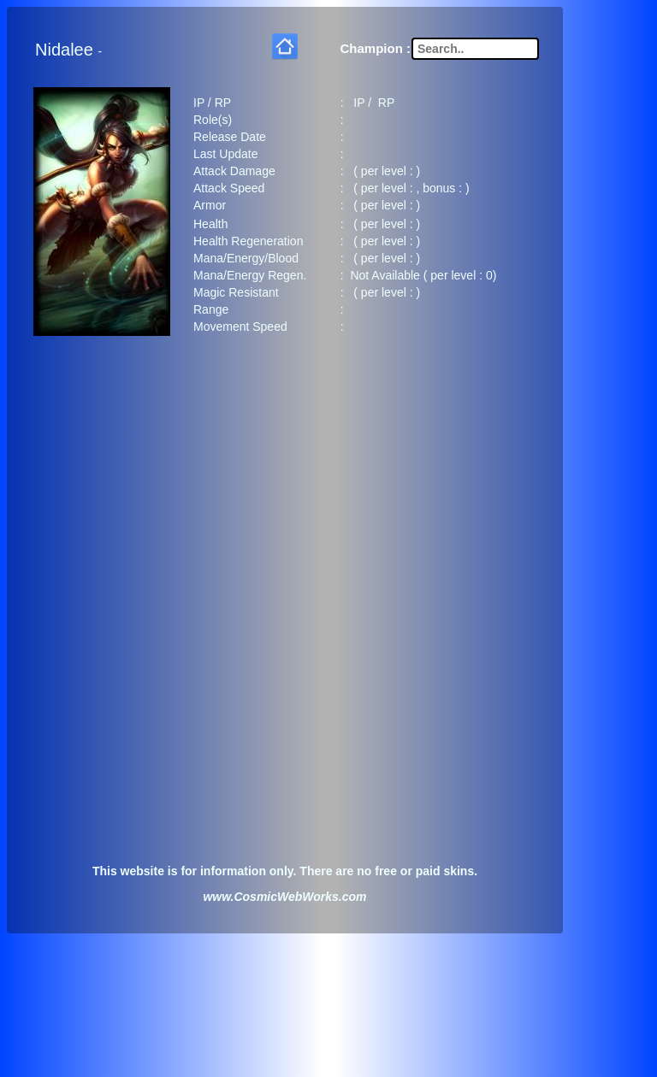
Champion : (375, 45)
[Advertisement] (285, 481)
